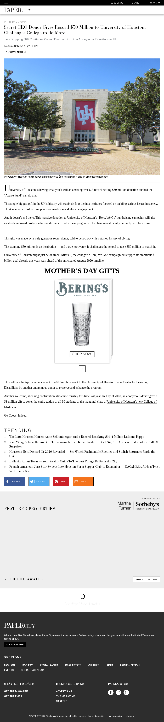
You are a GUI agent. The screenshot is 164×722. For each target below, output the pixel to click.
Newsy (22, 22)
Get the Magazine (16, 691)
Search (136, 3)
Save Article (16, 52)
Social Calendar (32, 670)
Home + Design (130, 665)
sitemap (130, 716)
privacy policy (115, 716)
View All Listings (146, 579)
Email (81, 481)
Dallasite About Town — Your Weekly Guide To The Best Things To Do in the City (63, 461)
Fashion (9, 665)
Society (27, 665)
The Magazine (65, 696)
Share (13, 481)
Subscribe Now (15, 644)
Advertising (64, 691)
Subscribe (117, 3)
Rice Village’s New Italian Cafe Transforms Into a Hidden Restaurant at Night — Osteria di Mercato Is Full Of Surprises (83, 444)
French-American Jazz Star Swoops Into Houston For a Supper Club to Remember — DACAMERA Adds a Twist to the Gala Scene (84, 469)
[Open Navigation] (6, 2)
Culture (9, 22)
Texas (155, 3)
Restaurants (49, 665)
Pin (59, 481)
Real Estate (73, 665)
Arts (109, 665)
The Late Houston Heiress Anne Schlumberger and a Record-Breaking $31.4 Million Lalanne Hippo (76, 437)
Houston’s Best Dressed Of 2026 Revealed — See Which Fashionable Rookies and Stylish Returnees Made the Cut (82, 454)
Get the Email (13, 696)
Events (9, 670)
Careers (61, 701)
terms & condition (96, 716)
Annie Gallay (14, 46)
